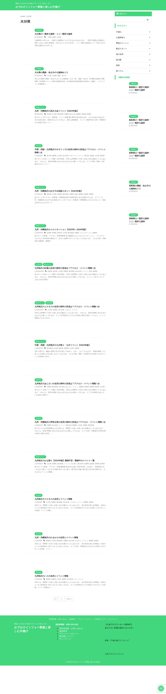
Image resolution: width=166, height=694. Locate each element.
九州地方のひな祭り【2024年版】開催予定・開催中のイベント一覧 (64, 462)
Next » (69, 600)
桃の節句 (80, 465)
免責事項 (72, 620)
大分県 (59, 37)
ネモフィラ (73, 156)
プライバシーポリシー (85, 620)
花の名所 (66, 156)
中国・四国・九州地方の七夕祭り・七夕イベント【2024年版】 (62, 346)
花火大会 (72, 114)
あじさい (69, 388)
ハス (75, 581)
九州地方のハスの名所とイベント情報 (51, 577)
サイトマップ (112, 620)
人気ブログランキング (113, 654)
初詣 (76, 195)
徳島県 (102, 156)
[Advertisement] (57, 57)
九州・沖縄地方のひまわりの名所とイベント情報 (56, 539)
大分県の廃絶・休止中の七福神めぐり (51, 73)
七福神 (54, 76)
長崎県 (89, 114)
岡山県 (86, 156)
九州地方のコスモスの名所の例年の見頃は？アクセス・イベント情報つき (67, 307)
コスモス (68, 310)
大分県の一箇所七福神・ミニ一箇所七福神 (53, 34)
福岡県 (78, 114)
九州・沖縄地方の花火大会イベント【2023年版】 (57, 111)
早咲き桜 (69, 426)
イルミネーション (86, 233)
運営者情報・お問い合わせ (58, 620)
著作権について (100, 620)
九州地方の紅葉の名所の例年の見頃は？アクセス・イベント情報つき (65, 269)
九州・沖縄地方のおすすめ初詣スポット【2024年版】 (59, 192)
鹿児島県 (60, 114)
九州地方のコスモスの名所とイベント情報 (53, 500)
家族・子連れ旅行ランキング (116, 641)
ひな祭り (74, 465)
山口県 (97, 156)
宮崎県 (59, 195)
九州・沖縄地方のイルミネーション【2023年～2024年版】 (61, 230)
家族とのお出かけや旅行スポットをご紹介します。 (31, 624)
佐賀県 (84, 114)
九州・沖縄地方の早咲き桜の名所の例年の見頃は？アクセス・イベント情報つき (70, 423)
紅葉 (90, 272)
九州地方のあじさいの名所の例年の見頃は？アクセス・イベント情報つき (67, 384)
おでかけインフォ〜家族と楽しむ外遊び (37, 6)
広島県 (92, 156)
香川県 (49, 156)
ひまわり (78, 542)
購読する (121, 14)
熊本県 (49, 114)
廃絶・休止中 (61, 76)
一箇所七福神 (51, 37)
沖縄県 (66, 114)
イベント (80, 156)
